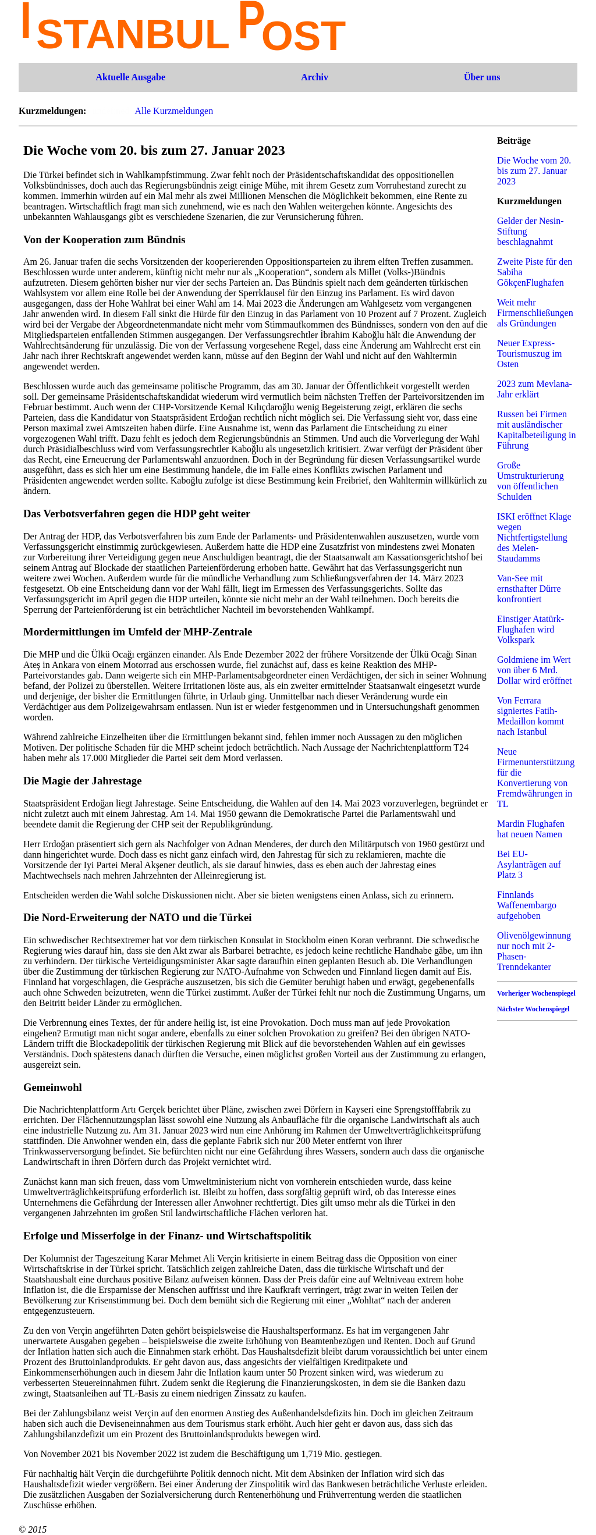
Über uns (482, 77)
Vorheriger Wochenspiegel (536, 993)
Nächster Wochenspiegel (533, 1009)
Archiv (314, 77)
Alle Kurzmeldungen (174, 111)
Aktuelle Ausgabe (131, 77)
